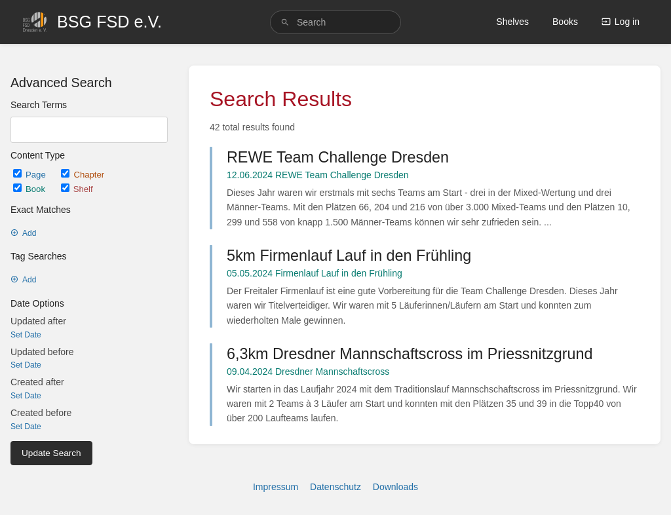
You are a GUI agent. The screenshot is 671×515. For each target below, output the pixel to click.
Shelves (512, 21)
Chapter (82, 175)
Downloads (395, 487)
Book (30, 189)
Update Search (51, 453)
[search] (335, 22)
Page (30, 175)
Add (23, 233)
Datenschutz (335, 487)
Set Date (25, 334)
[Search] (285, 22)
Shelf (77, 189)
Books (565, 21)
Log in (621, 21)
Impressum (275, 487)
